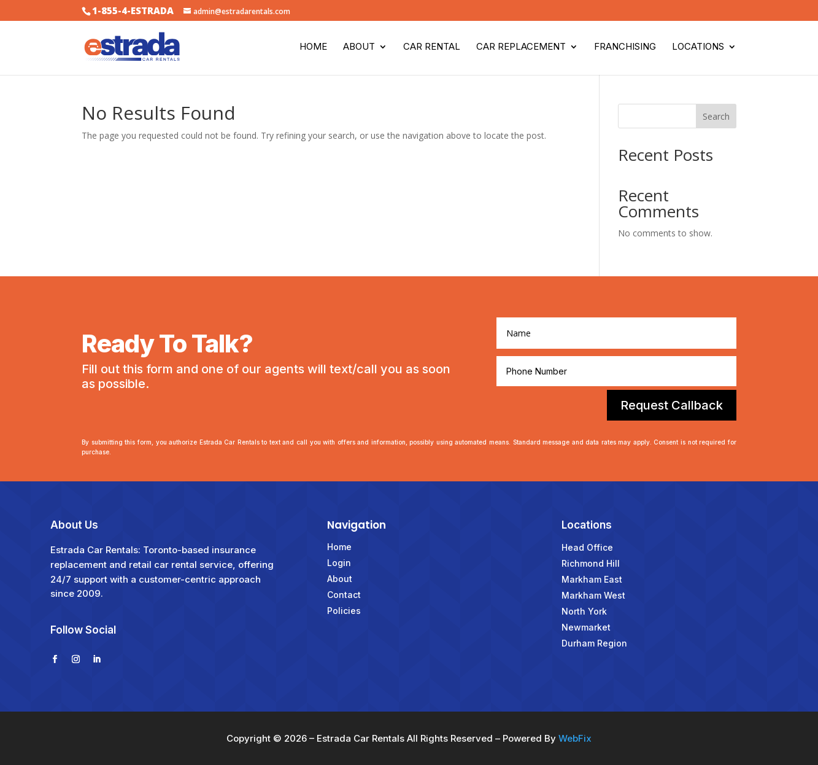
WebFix (575, 738)
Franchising (625, 47)
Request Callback (671, 405)
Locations (698, 47)
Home (313, 47)
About (359, 47)
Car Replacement (521, 47)
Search (716, 116)
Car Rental (431, 47)
